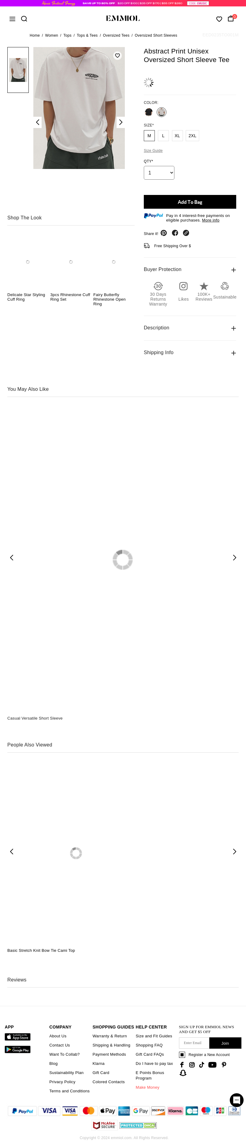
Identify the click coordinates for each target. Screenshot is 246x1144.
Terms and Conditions (69, 1091)
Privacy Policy (62, 1082)
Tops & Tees (87, 35)
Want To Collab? (64, 1054)
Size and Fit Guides (154, 1036)
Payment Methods (109, 1054)
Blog (53, 1063)
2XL (192, 135)
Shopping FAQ (149, 1045)
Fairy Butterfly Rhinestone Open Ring (109, 299)
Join (225, 1043)
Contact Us (59, 1045)
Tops (67, 35)
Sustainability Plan (66, 1072)
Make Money (147, 1087)
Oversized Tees (116, 35)
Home (35, 35)
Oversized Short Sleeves (156, 35)
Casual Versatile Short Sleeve (35, 718)
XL (177, 135)
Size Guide (153, 150)
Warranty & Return (109, 1036)
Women (51, 35)
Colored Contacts (108, 1082)
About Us (57, 1036)
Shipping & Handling (111, 1045)
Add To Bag (190, 202)
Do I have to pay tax (154, 1063)
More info (210, 220)
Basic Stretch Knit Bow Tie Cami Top (41, 950)
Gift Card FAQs (150, 1054)
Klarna (98, 1063)
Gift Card (100, 1072)
